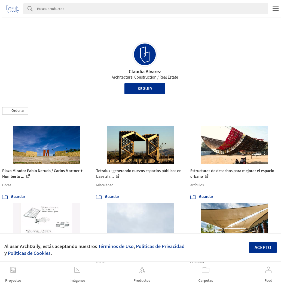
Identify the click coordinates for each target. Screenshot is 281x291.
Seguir (145, 89)
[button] (15, 111)
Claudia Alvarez (145, 71)
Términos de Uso (115, 246)
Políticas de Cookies (29, 253)
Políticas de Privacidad (160, 246)
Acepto (263, 247)
